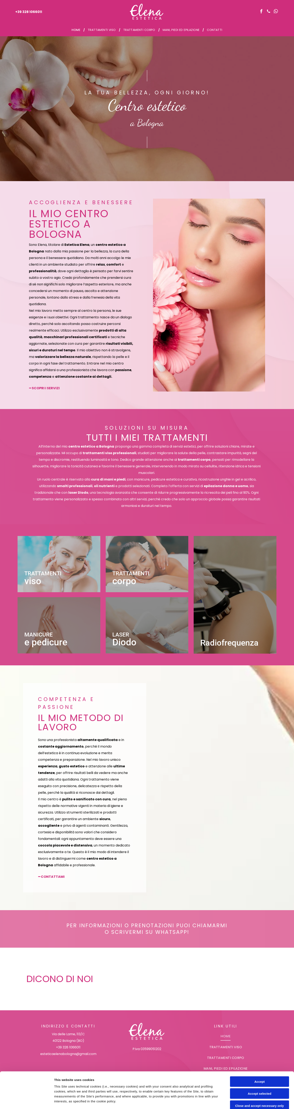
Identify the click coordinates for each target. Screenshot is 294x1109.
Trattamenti (43, 573)
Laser (120, 634)
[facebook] (261, 11)
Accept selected (259, 1057)
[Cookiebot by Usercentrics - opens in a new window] (27, 1101)
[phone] (269, 11)
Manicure (38, 634)
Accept (259, 1045)
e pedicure (45, 642)
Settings (210, 1101)
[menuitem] (77, 30)
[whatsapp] (276, 11)
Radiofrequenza (229, 643)
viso (32, 581)
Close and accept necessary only (259, 1069)
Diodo (124, 642)
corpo (124, 581)
